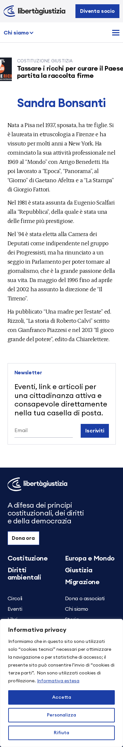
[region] (61, 683)
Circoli (15, 598)
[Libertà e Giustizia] (34, 11)
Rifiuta (61, 733)
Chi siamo (16, 32)
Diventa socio (97, 11)
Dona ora (23, 538)
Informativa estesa (58, 681)
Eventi (15, 609)
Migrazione (82, 582)
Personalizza (61, 715)
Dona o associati (85, 598)
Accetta (61, 697)
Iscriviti (94, 430)
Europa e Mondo (89, 558)
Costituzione (28, 558)
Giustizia (78, 570)
